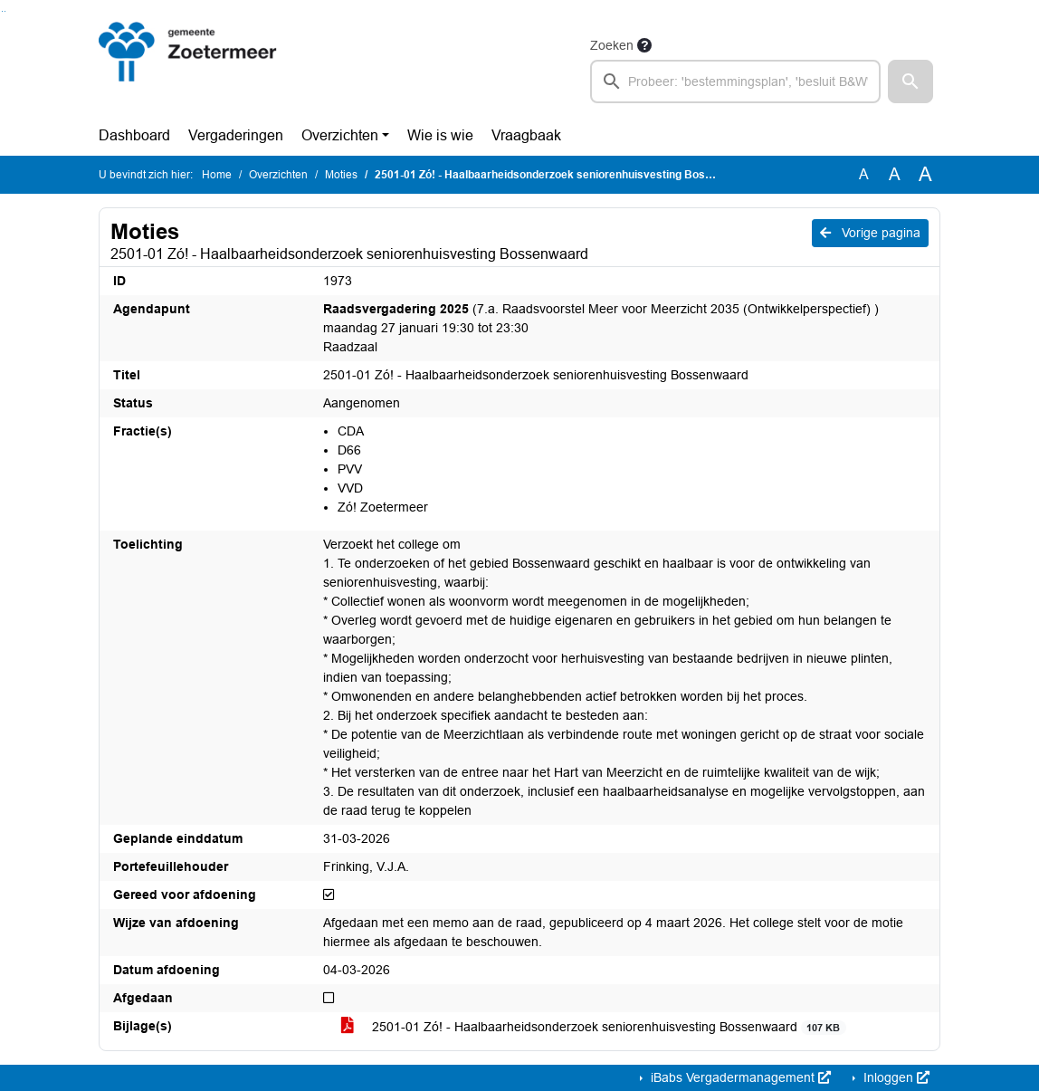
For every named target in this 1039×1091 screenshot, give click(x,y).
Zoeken (612, 45)
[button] (910, 81)
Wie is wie (440, 135)
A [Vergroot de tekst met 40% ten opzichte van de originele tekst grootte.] (925, 175)
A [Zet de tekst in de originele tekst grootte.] (864, 174)
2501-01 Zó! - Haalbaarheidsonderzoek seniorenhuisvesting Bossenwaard (593, 1027)
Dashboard (134, 135)
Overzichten (339, 135)
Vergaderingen (235, 135)
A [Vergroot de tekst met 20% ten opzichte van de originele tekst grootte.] (895, 174)
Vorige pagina (870, 232)
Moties (341, 174)
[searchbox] (735, 81)
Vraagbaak (526, 135)
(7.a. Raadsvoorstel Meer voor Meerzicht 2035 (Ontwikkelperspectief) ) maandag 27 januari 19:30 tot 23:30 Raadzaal (601, 327)
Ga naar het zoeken (2, 11)
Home (217, 174)
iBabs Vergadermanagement (739, 1077)
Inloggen (894, 1077)
